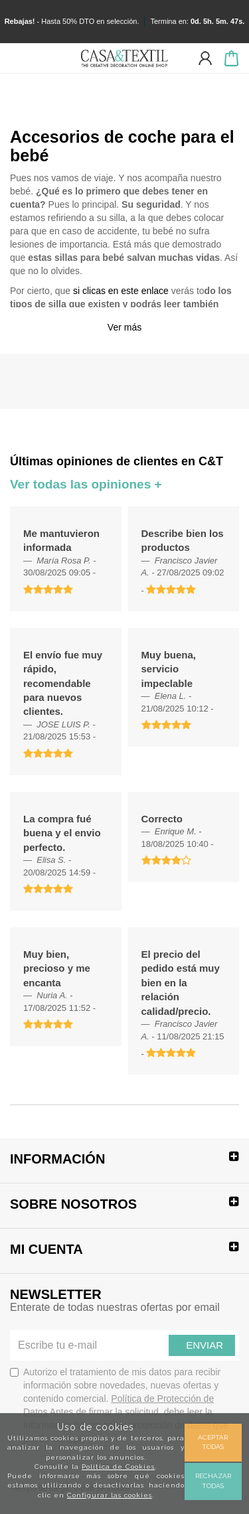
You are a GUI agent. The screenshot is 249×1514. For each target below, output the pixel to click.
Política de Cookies (118, 1466)
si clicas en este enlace (121, 290)
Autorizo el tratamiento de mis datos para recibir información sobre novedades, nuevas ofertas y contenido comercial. (119, 1405)
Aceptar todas (213, 1442)
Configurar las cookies (109, 1495)
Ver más (124, 327)
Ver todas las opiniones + (86, 484)
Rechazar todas (213, 1480)
